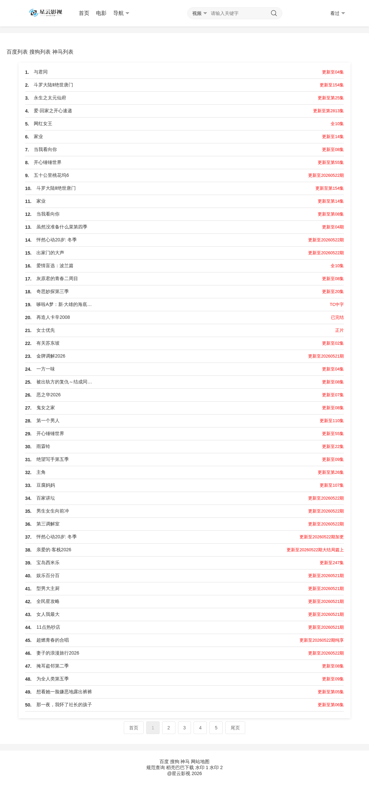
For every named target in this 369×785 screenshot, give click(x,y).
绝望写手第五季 (52, 459)
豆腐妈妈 (45, 485)
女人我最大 (48, 614)
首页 (84, 13)
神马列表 (62, 52)
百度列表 (17, 52)
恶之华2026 (48, 394)
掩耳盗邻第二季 (52, 665)
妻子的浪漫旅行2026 (57, 653)
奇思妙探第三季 (52, 291)
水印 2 (216, 767)
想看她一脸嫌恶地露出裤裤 (64, 691)
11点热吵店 (48, 627)
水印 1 (201, 767)
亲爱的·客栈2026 (53, 549)
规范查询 (155, 767)
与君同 (41, 71)
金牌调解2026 (50, 356)
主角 (41, 472)
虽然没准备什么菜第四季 (61, 226)
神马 (185, 761)
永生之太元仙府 (50, 97)
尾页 (235, 727)
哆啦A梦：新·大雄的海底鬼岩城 (66, 304)
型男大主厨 (48, 588)
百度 (164, 761)
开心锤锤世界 (48, 162)
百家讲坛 (45, 498)
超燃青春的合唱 (52, 640)
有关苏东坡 (48, 343)
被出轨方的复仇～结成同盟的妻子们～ (66, 381)
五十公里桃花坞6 (51, 175)
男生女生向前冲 (52, 511)
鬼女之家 (45, 407)
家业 (38, 136)
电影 (101, 13)
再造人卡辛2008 (53, 317)
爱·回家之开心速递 (53, 110)
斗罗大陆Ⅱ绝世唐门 (53, 84)
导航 (121, 13)
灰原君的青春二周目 (57, 278)
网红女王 (43, 123)
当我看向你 (45, 149)
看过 (337, 13)
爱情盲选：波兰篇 (54, 265)
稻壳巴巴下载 (180, 767)
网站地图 (200, 761)
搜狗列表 (40, 52)
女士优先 (45, 330)
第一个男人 (48, 420)
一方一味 (45, 368)
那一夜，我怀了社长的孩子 (64, 704)
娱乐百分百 (48, 575)
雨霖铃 (43, 446)
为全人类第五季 (52, 678)
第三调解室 (48, 523)
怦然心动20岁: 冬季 (56, 239)
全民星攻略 (48, 601)
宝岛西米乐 (48, 562)
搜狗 (174, 761)
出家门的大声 (50, 252)
